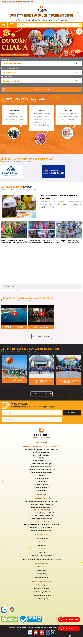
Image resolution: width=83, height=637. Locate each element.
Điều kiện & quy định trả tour (42, 592)
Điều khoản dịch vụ (42, 599)
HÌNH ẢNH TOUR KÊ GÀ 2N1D (68, 380)
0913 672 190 (71, 619)
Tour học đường (42, 574)
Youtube (42, 542)
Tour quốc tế (42, 567)
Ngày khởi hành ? (6, 77)
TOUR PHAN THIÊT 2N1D (15, 380)
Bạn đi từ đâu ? (5, 59)
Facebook (42, 549)
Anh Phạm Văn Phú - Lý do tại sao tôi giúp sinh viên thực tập (42, 559)
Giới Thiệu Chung (42, 538)
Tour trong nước (42, 570)
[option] (14, 121)
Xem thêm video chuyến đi (41, 336)
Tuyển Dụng (42, 552)
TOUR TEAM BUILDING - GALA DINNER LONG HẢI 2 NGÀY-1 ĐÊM (60, 196)
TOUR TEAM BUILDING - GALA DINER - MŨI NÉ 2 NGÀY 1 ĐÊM (66, 241)
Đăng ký (71, 413)
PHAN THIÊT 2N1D (41, 380)
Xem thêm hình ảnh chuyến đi (41, 394)
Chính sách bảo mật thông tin (42, 595)
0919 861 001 (71, 628)
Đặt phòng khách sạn (42, 577)
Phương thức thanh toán (42, 588)
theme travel (19, 404)
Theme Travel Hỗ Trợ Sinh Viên (42, 556)
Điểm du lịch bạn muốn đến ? (10, 68)
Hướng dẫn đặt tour (42, 585)
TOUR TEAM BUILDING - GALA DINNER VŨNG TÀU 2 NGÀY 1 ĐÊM (40, 241)
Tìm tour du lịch (42, 89)
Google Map (42, 545)
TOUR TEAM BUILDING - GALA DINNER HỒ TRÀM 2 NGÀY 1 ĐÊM (13, 241)
